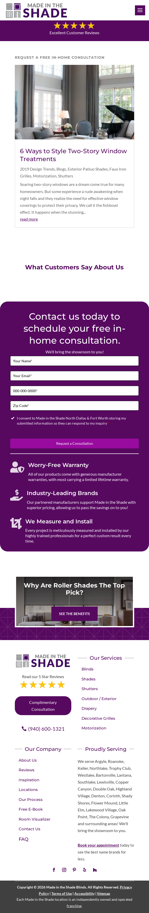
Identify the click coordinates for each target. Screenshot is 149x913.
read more (29, 219)
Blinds (88, 669)
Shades (89, 679)
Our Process (31, 799)
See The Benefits (74, 613)
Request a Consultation (74, 443)
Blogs (61, 168)
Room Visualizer (34, 819)
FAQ (23, 839)
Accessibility (84, 893)
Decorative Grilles (98, 718)
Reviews (27, 769)
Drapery (89, 708)
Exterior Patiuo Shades (88, 168)
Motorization (44, 175)
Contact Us (29, 828)
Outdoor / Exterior (99, 698)
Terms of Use (61, 893)
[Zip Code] (74, 406)
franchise (74, 906)
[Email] (74, 376)
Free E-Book (31, 809)
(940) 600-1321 (46, 729)
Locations (28, 789)
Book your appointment (98, 845)
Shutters (65, 175)
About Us (28, 760)
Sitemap (103, 893)
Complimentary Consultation (43, 706)
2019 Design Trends (37, 168)
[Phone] (74, 391)
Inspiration (29, 779)
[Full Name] (74, 361)
